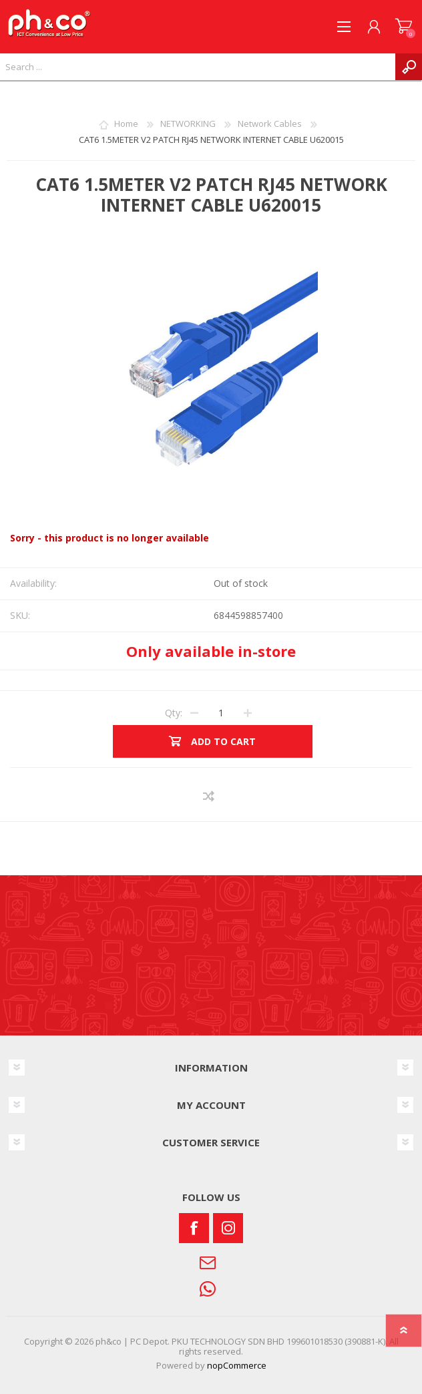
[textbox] (197, 66)
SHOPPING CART (404, 26)
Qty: (173, 712)
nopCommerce (236, 1365)
